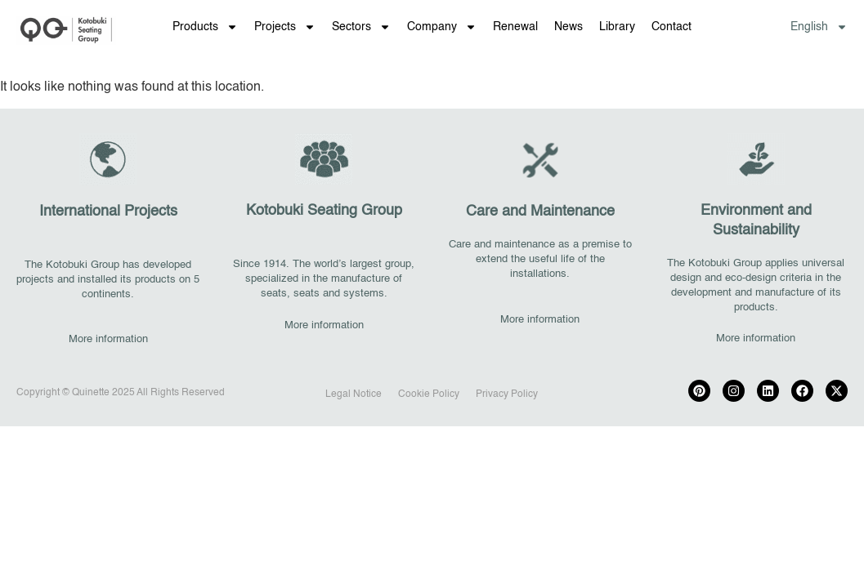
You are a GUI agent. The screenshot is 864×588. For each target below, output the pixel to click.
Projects (285, 27)
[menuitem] (819, 27)
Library (617, 27)
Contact (671, 27)
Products (205, 27)
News (568, 27)
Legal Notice (353, 394)
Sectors (361, 27)
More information (108, 339)
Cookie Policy (428, 394)
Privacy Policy (507, 394)
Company (442, 27)
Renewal (515, 27)
